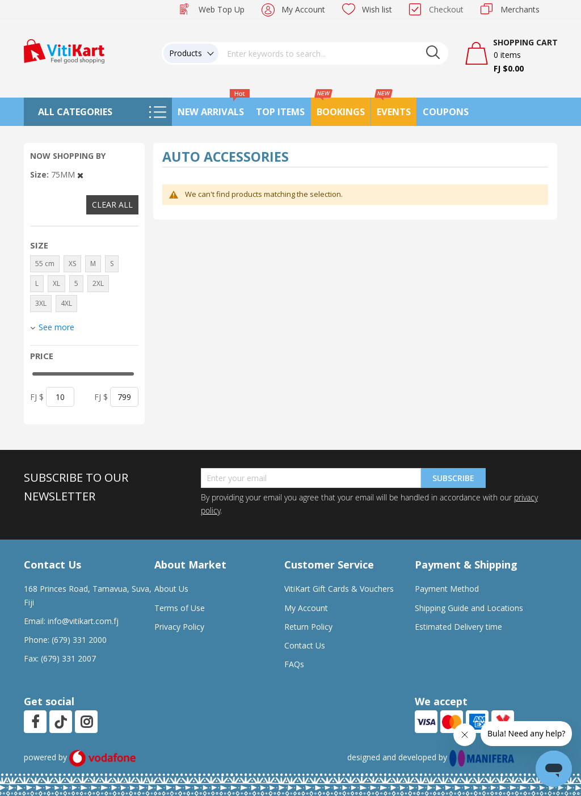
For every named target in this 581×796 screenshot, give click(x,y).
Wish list (377, 9)
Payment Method (447, 588)
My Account (303, 9)
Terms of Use (179, 608)
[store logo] (64, 50)
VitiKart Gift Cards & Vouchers (339, 588)
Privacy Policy (179, 626)
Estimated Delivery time (458, 626)
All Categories (75, 112)
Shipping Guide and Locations (469, 608)
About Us (171, 588)
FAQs (294, 664)
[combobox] (333, 53)
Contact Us (304, 645)
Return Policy (308, 626)
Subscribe (453, 478)
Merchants (520, 9)
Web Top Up (222, 9)
